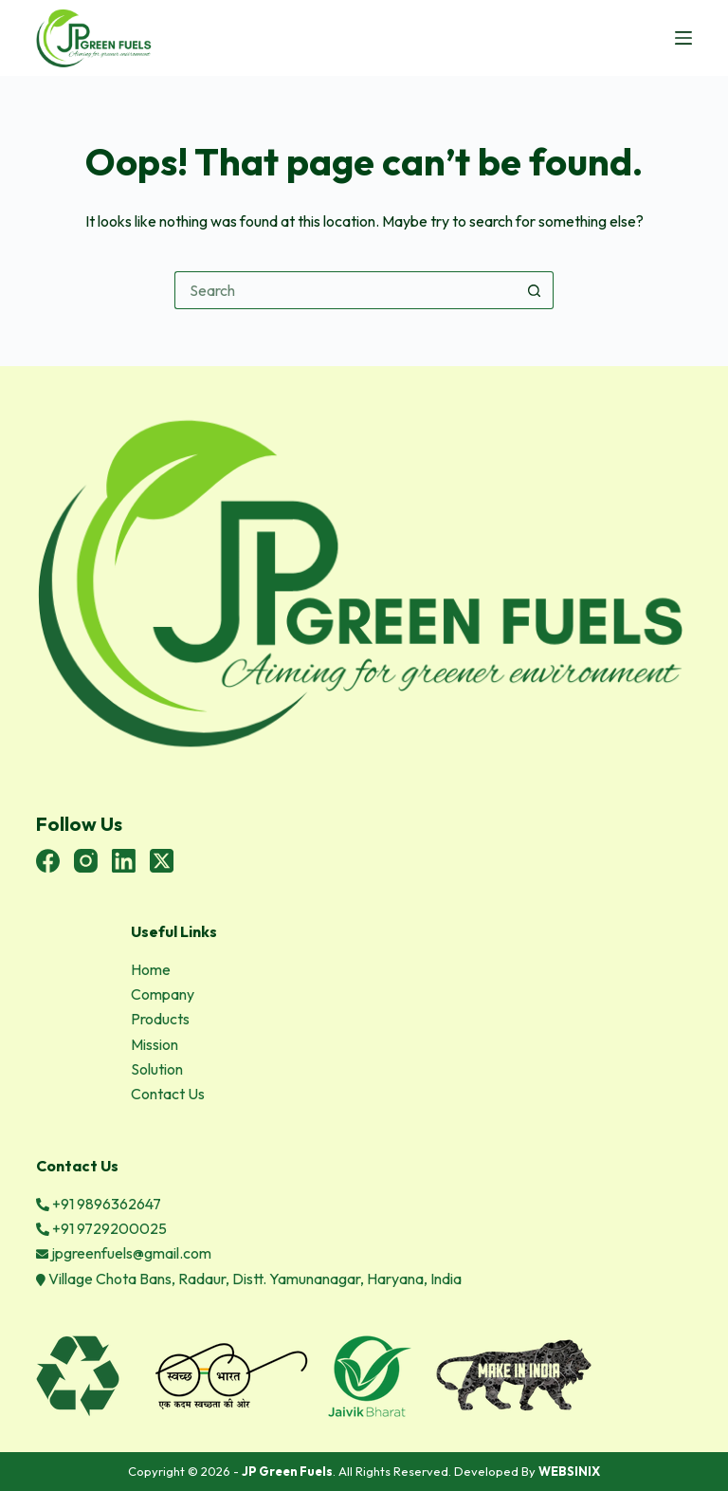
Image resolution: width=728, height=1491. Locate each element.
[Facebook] (48, 861)
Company (162, 994)
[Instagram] (86, 861)
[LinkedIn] (124, 861)
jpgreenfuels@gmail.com (123, 1252)
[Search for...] (345, 290)
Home (151, 969)
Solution (157, 1068)
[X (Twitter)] (161, 861)
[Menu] (683, 37)
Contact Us (168, 1093)
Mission (154, 1044)
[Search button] (535, 290)
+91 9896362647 (98, 1203)
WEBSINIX (569, 1471)
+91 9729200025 (101, 1228)
